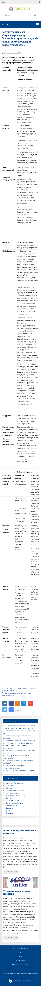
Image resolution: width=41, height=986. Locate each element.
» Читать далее (11, 872)
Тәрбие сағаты (11, 805)
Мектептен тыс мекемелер (16, 796)
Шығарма (9, 808)
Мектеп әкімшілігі (12, 793)
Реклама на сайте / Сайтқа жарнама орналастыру (21, 973)
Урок (20, 952)
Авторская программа (20, 948)
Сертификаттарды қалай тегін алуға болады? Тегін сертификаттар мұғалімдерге (18, 745)
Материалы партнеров (20, 965)
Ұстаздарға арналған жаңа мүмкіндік (20, 741)
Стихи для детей (12, 801)
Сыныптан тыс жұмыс (14, 803)
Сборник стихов (20, 960)
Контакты (20, 969)
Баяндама (9, 788)
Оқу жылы (10, 798)
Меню (3, 2)
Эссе (8, 810)
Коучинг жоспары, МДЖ (12, 53)
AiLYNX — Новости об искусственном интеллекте (22, 981)
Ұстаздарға (10, 786)
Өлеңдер (9, 813)
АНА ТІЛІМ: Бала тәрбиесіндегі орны (20, 771)
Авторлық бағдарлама (14, 783)
